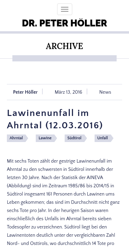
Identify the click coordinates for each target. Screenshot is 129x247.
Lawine (45, 138)
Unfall (102, 138)
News (105, 92)
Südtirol (74, 138)
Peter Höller (25, 92)
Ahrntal (16, 138)
